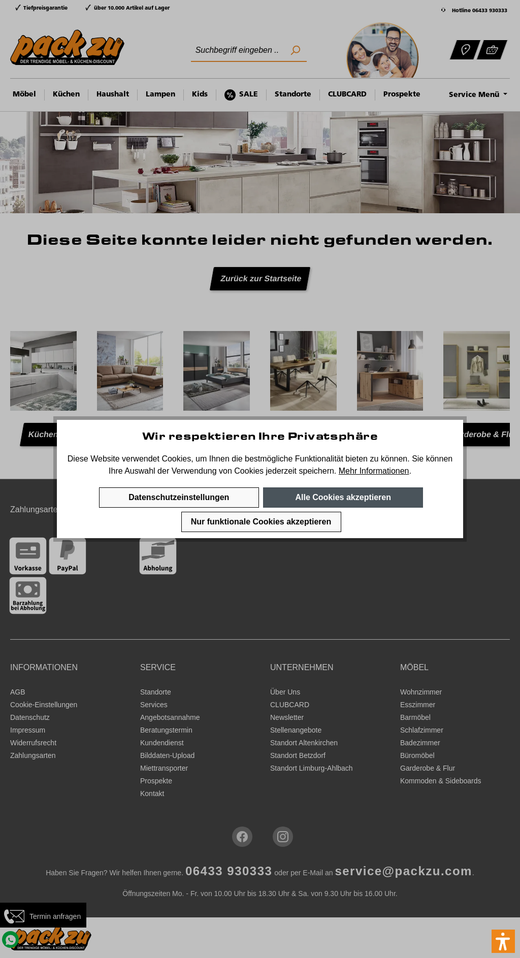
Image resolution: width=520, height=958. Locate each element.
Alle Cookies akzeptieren (343, 497)
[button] (503, 941)
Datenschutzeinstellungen (178, 497)
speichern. (317, 471)
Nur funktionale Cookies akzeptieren (261, 521)
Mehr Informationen (374, 471)
